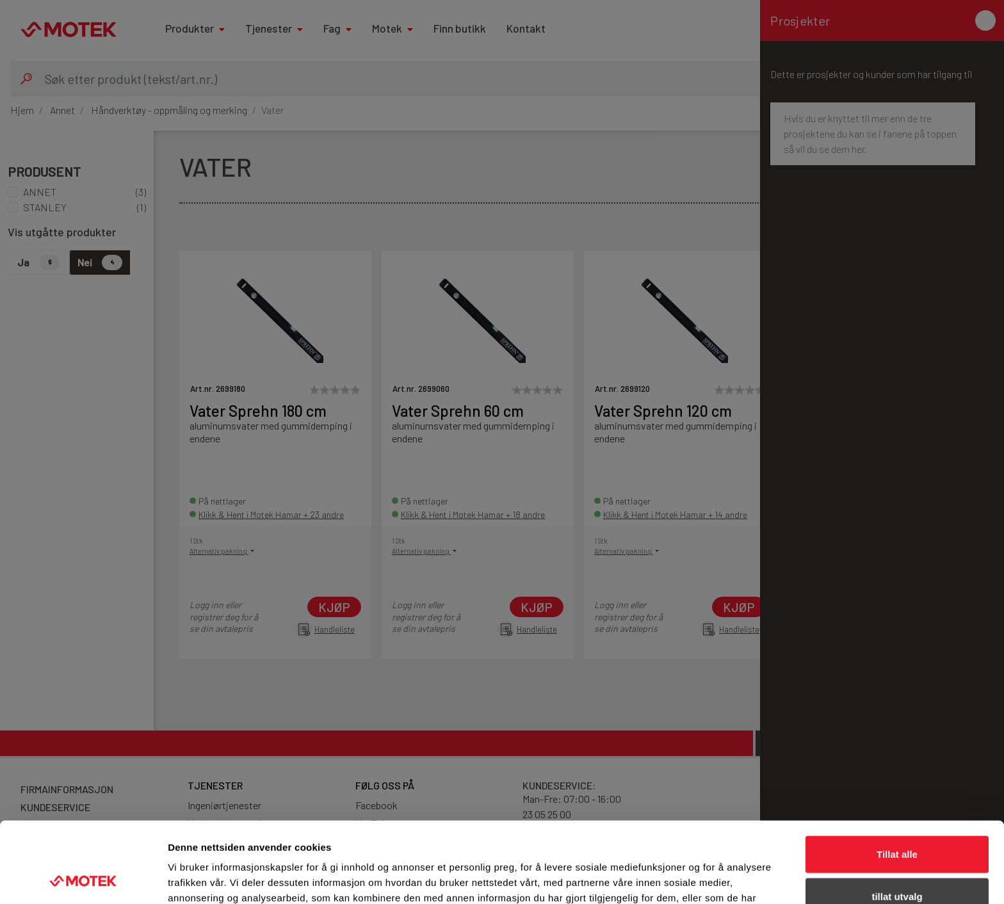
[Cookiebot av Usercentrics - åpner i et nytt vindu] (83, 879)
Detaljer (682, 878)
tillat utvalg (896, 820)
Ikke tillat (897, 862)
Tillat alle (897, 778)
